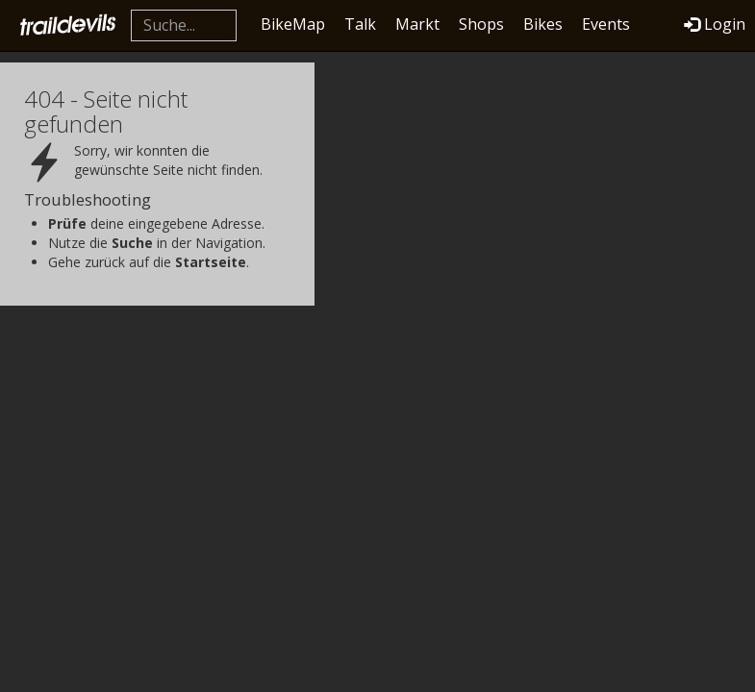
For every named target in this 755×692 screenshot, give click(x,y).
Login (714, 24)
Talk (360, 24)
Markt (417, 24)
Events (606, 24)
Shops (481, 24)
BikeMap (293, 24)
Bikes (543, 24)
